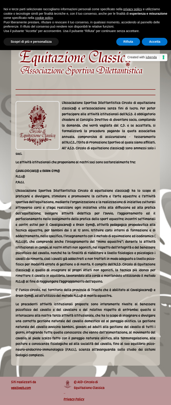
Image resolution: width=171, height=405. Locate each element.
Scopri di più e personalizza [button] (31, 41)
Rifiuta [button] (128, 41)
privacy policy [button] (132, 9)
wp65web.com (21, 388)
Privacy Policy (74, 399)
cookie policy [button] (44, 18)
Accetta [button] (154, 41)
